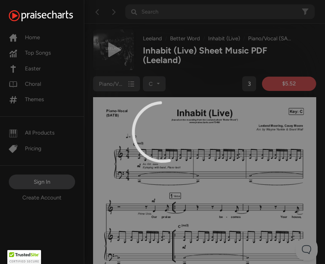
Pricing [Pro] (25, 148)
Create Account (42, 197)
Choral (25, 84)
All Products (32, 132)
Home (24, 37)
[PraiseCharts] (50, 15)
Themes (26, 99)
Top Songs (30, 53)
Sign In (42, 182)
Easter (25, 68)
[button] (24, 257)
